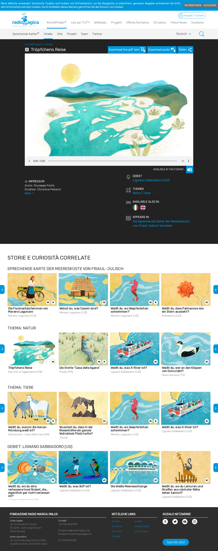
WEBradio (100, 22)
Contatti (116, 536)
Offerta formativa (137, 22)
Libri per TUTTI (80, 22)
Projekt (71, 34)
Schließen (210, 5)
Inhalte (48, 34)
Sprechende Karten (25, 33)
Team (84, 34)
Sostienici (197, 22)
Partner (97, 34)
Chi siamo (159, 22)
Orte (60, 34)
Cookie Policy (141, 531)
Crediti (138, 521)
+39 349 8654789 (67, 524)
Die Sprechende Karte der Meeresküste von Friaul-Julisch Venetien (161, 223)
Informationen (193, 5)
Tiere (147, 193)
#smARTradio (56, 22)
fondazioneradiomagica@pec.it (74, 534)
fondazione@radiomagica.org (74, 530)
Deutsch (184, 34)
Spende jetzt (175, 542)
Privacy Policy (141, 526)
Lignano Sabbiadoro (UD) (151, 180)
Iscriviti (115, 521)
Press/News (179, 22)
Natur (137, 193)
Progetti (116, 22)
